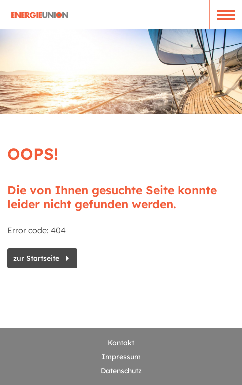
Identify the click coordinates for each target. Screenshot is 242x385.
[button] (225, 14)
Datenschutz (121, 370)
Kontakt (121, 342)
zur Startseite (36, 258)
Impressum (121, 356)
